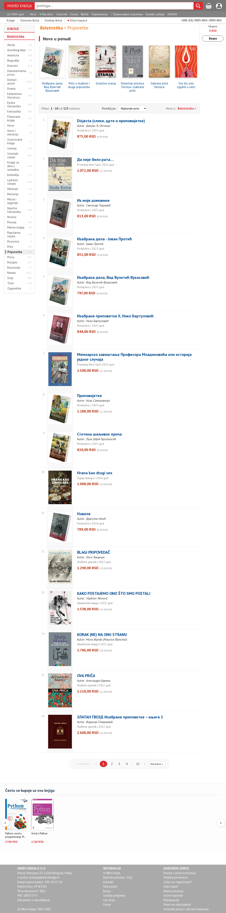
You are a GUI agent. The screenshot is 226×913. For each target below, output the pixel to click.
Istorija (11, 148)
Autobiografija (16, 50)
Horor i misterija (12, 132)
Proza (10, 257)
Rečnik (84, 14)
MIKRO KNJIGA (19, 6)
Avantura (13, 55)
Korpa (213, 38)
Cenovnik (61, 14)
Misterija (12, 194)
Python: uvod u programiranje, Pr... (15, 835)
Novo (33, 14)
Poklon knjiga (15, 227)
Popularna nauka (13, 234)
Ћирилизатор (99, 14)
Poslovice (13, 241)
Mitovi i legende (12, 201)
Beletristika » (187, 108)
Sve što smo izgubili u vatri (186, 85)
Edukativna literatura (14, 95)
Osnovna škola (29, 20)
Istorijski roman (12, 155)
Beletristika (15, 36)
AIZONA (172, 14)
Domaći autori (11, 81)
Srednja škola (53, 20)
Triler (10, 283)
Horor (10, 125)
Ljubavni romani (12, 182)
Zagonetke (14, 288)
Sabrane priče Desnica (159, 85)
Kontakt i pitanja (155, 14)
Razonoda (13, 267)
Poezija (11, 222)
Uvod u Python (39, 833)
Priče (10, 247)
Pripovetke (14, 252)
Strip (10, 278)
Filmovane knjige (13, 118)
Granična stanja (106, 83)
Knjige (11, 20)
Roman (11, 273)
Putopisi (12, 262)
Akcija (11, 45)
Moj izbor (46, 14)
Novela (11, 217)
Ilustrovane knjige (14, 141)
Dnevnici (12, 66)
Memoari (12, 189)
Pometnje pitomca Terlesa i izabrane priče (132, 87)
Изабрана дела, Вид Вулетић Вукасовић (52, 87)
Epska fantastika (14, 104)
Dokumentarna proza (16, 72)
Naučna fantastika (14, 210)
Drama (11, 88)
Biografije (13, 60)
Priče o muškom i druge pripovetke (79, 85)
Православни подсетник (127, 14)
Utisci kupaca (77, 20)
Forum (74, 14)
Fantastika (14, 111)
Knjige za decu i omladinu (13, 166)
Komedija (13, 175)
